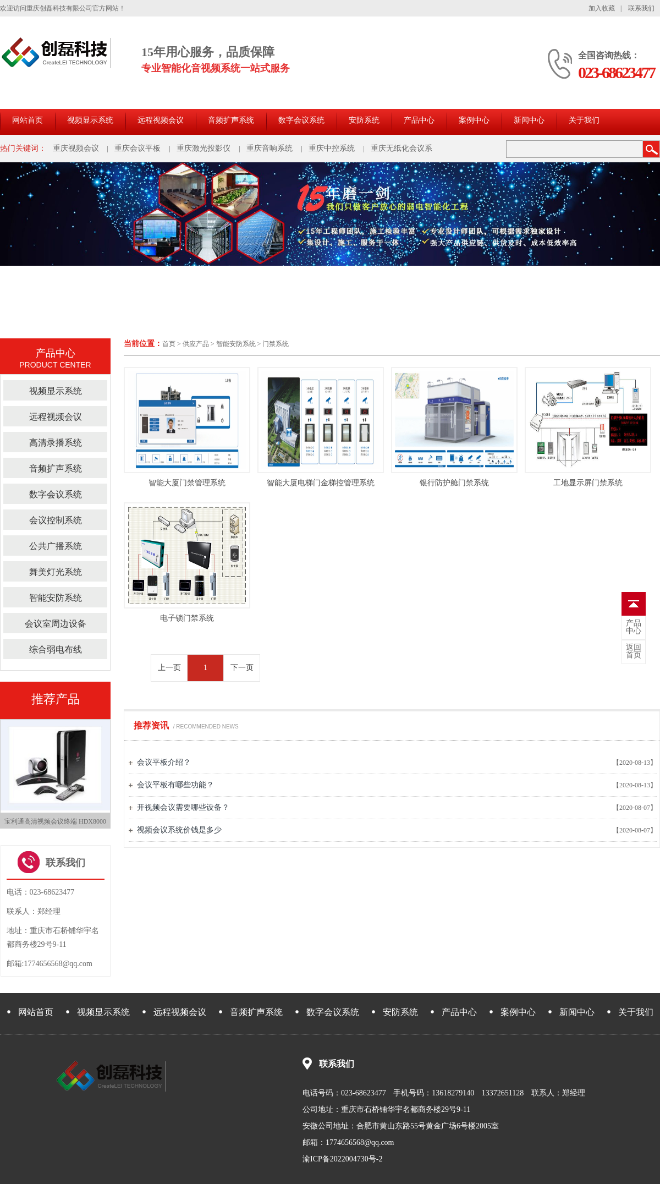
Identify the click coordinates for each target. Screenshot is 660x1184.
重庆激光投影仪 (203, 148)
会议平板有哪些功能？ (175, 785)
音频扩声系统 (231, 120)
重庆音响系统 (269, 148)
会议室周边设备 (55, 623)
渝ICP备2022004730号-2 (342, 1159)
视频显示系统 (90, 120)
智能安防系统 (236, 344)
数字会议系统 (301, 120)
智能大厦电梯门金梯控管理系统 (321, 483)
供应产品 (196, 344)
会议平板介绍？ (164, 762)
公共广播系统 (55, 546)
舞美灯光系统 (55, 572)
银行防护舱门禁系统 (454, 483)
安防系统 (364, 120)
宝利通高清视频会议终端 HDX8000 (55, 821)
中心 (633, 627)
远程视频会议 (161, 120)
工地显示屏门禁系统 (588, 483)
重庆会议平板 (137, 148)
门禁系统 (275, 344)
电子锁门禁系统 (187, 618)
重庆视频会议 (76, 148)
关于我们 (584, 120)
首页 (168, 344)
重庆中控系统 (332, 148)
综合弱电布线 (55, 649)
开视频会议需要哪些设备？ (183, 807)
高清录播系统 (55, 442)
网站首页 (27, 120)
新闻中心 (529, 120)
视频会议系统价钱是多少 (179, 830)
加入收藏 (601, 8)
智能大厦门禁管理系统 (187, 483)
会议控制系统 (55, 520)
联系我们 (641, 8)
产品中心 (419, 120)
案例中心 (474, 120)
